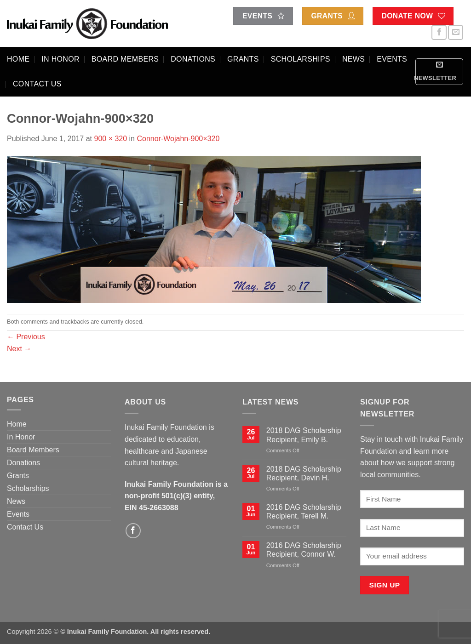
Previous (26, 337)
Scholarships (300, 59)
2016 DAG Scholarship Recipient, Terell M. (303, 511)
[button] (439, 71)
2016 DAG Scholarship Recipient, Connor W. (303, 549)
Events (392, 59)
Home (18, 59)
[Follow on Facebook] (439, 32)
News (353, 59)
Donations (193, 59)
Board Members (125, 59)
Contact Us (37, 84)
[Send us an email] (455, 32)
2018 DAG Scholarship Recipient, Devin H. (303, 473)
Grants (243, 59)
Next (19, 349)
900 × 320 (110, 138)
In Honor (60, 59)
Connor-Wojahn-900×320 (178, 138)
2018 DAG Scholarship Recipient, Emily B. (303, 435)
